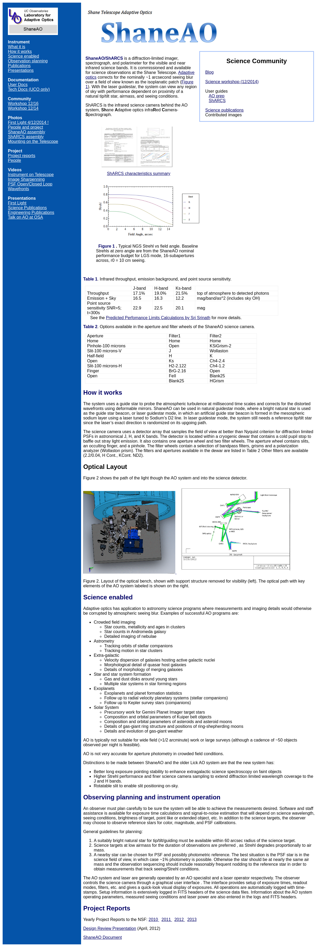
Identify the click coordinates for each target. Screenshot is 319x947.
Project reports (21, 155)
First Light (17, 203)
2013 (192, 919)
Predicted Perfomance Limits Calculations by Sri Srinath (158, 317)
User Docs (18, 84)
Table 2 (90, 326)
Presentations (21, 70)
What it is (16, 46)
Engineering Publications (31, 212)
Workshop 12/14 (23, 108)
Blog (209, 72)
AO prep (217, 96)
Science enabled (23, 56)
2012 (179, 919)
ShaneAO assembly (26, 132)
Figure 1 (106, 246)
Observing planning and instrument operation (151, 797)
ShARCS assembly (26, 136)
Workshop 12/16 (23, 103)
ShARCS (217, 100)
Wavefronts (18, 189)
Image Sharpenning (26, 179)
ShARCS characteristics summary (138, 173)
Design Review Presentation (109, 928)
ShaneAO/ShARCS (104, 58)
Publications (19, 65)
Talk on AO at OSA (25, 217)
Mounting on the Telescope (33, 141)
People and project (25, 127)
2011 (167, 919)
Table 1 (90, 279)
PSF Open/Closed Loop (30, 184)
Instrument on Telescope (31, 174)
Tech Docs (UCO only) (29, 89)
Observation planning (28, 61)
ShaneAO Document (102, 937)
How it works (20, 51)
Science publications (224, 110)
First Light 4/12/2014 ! (28, 122)
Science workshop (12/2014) (232, 81)
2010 (154, 919)
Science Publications (27, 208)
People (14, 160)
